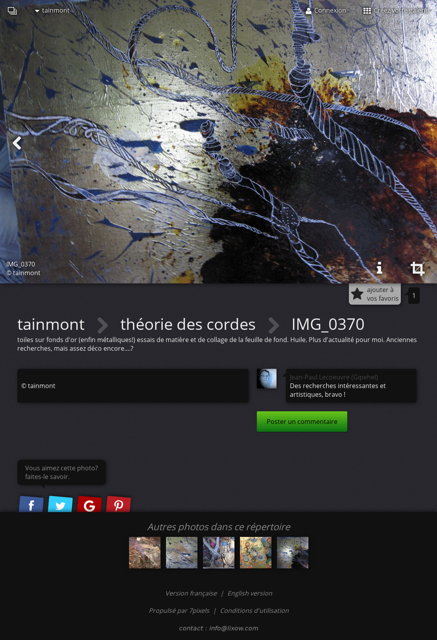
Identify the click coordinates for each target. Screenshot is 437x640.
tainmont (52, 10)
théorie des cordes (190, 324)
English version (249, 593)
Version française (191, 593)
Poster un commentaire (302, 421)
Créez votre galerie (396, 10)
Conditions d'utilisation (254, 610)
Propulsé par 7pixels (179, 610)
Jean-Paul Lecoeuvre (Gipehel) (334, 377)
